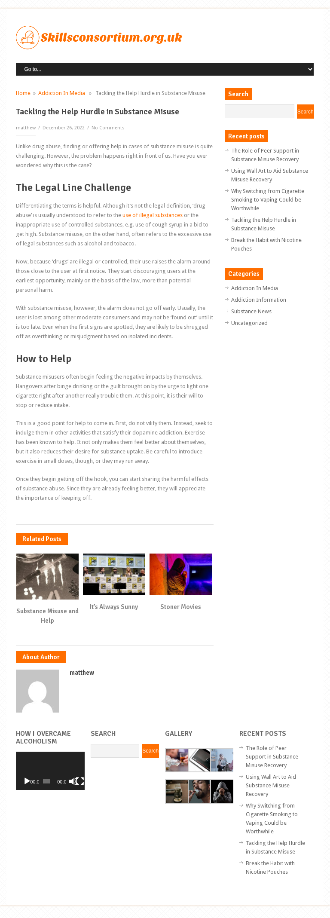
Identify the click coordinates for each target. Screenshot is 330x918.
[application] (50, 771)
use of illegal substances (152, 215)
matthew (26, 128)
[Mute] (73, 781)
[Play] (27, 781)
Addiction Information (258, 300)
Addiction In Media (61, 93)
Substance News (251, 311)
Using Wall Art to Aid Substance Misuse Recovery (271, 785)
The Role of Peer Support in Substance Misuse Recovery (272, 756)
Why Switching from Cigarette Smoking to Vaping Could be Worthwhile (267, 199)
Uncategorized (249, 323)
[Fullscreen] (80, 781)
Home (23, 93)
